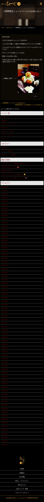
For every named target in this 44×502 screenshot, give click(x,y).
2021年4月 (4, 319)
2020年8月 (4, 340)
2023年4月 (4, 262)
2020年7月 (4, 344)
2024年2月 (4, 247)
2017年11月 (4, 426)
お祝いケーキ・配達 (7, 131)
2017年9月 (4, 434)
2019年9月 (4, 358)
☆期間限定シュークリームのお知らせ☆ (14, 103)
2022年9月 (4, 272)
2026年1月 (4, 194)
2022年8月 (4, 276)
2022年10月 (4, 269)
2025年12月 (4, 197)
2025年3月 (4, 222)
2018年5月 (4, 405)
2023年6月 (4, 258)
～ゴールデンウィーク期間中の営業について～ (15, 163)
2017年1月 (4, 441)
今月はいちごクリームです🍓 (10, 167)
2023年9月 (4, 255)
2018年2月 (4, 416)
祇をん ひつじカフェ (8, 124)
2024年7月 (4, 244)
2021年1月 (4, 326)
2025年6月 (4, 215)
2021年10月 (4, 298)
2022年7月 (4, 280)
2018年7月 (4, 398)
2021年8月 (4, 305)
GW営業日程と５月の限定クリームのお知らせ (28, 104)
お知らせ (9, 27)
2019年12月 (4, 351)
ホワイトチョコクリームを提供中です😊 (13, 174)
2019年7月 (4, 366)
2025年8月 (4, 212)
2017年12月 (4, 423)
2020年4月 (4, 348)
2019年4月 (4, 373)
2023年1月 (4, 265)
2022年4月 (4, 287)
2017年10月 (4, 430)
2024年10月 (4, 233)
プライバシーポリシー (8, 135)
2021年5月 (4, 315)
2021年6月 (4, 312)
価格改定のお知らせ (7, 170)
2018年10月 (4, 387)
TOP (3, 27)
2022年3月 (4, 290)
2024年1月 (4, 251)
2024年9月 (4, 237)
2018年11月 (4, 383)
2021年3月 (4, 323)
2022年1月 (4, 294)
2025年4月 (4, 219)
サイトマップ (5, 138)
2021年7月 (4, 308)
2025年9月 (4, 208)
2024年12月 (4, 230)
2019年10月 (4, 355)
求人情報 (22, 477)
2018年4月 (4, 409)
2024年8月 (4, 240)
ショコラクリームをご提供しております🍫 (14, 178)
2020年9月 (4, 337)
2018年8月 (4, 394)
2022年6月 (4, 283)
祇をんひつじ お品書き (8, 154)
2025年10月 (4, 205)
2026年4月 (4, 187)
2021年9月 (4, 301)
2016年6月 (4, 444)
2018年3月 (4, 412)
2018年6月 (4, 401)
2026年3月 (4, 190)
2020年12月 (4, 330)
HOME (3, 117)
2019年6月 (4, 369)
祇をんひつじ (5, 127)
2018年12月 (4, 380)
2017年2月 (4, 437)
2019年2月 (4, 376)
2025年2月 (4, 226)
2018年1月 (4, 419)
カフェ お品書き (6, 151)
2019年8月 (4, 362)
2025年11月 (4, 201)
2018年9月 (4, 391)
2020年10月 (4, 333)
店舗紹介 (4, 120)
